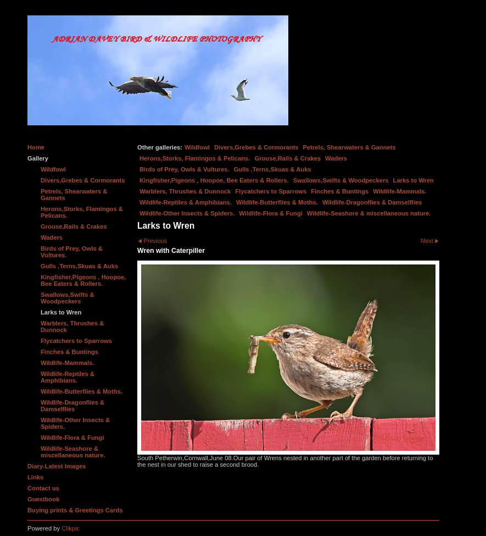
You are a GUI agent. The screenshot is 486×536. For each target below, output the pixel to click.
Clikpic (71, 528)
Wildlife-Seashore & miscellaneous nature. (369, 213)
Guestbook (43, 499)
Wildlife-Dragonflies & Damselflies (372, 202)
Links (35, 477)
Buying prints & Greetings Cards (74, 510)
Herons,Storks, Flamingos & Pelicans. (194, 158)
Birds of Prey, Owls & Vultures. (184, 169)
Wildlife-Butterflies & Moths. (277, 202)
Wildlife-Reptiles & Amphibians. (185, 202)
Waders (336, 158)
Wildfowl (197, 147)
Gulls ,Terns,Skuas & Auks (272, 169)
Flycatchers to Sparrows (270, 191)
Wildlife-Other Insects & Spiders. (186, 213)
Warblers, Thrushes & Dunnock (185, 191)
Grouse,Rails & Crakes (287, 158)
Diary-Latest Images (56, 466)
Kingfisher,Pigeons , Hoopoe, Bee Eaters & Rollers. (214, 180)
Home (35, 147)
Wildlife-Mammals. (400, 191)
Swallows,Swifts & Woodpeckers (341, 180)
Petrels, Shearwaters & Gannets (349, 147)
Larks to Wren (413, 180)
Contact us (43, 488)
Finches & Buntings (339, 191)
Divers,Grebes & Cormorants (256, 147)
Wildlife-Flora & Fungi (271, 213)
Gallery (37, 158)
